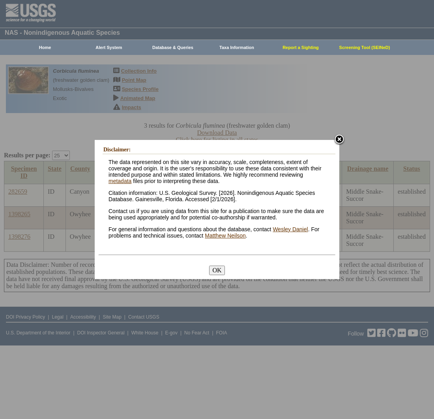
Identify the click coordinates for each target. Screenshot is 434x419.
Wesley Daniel (290, 229)
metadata (119, 181)
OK (216, 270)
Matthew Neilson (225, 235)
